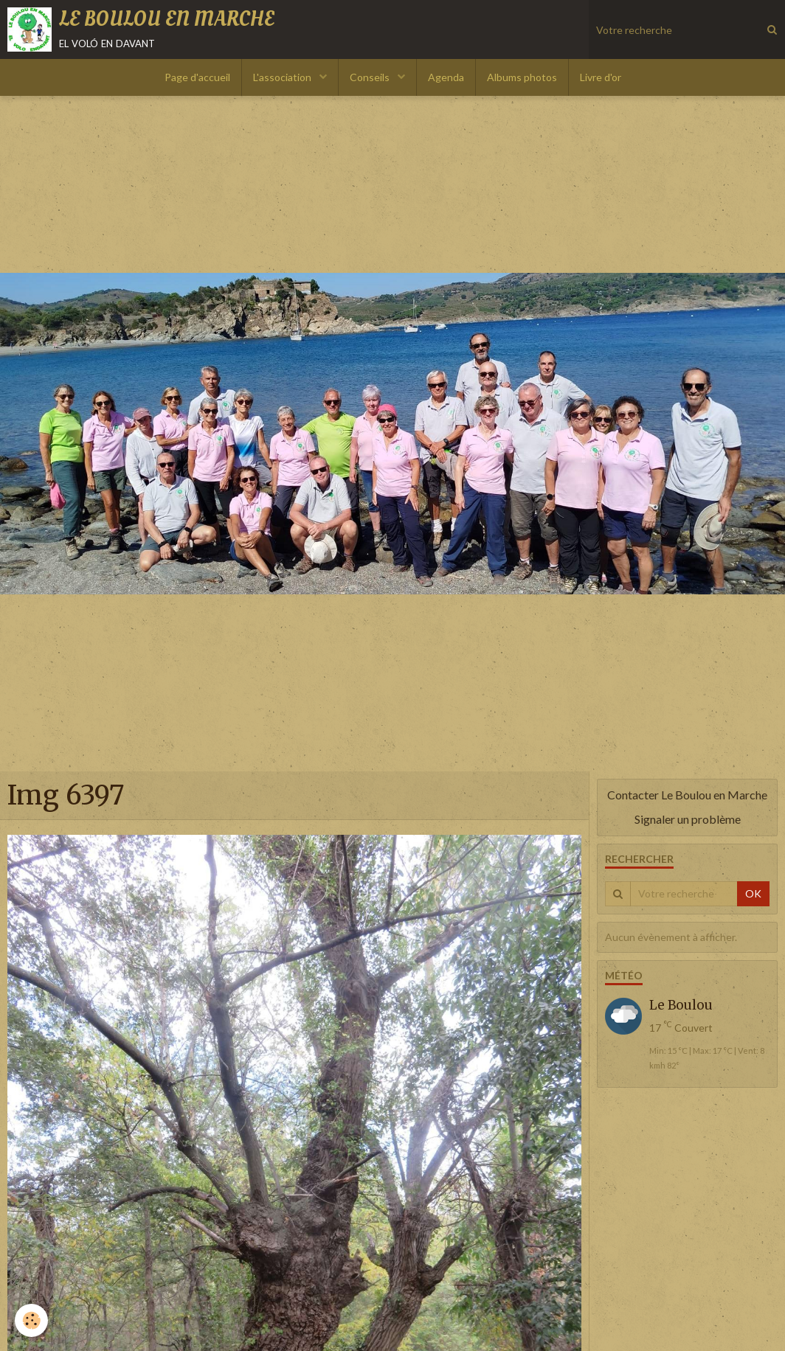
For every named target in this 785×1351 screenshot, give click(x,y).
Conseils (371, 77)
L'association (283, 77)
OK (753, 893)
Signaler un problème (687, 819)
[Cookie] (31, 1320)
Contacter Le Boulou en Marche (687, 795)
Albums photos (522, 77)
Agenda (446, 77)
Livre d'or (600, 77)
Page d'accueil (197, 77)
